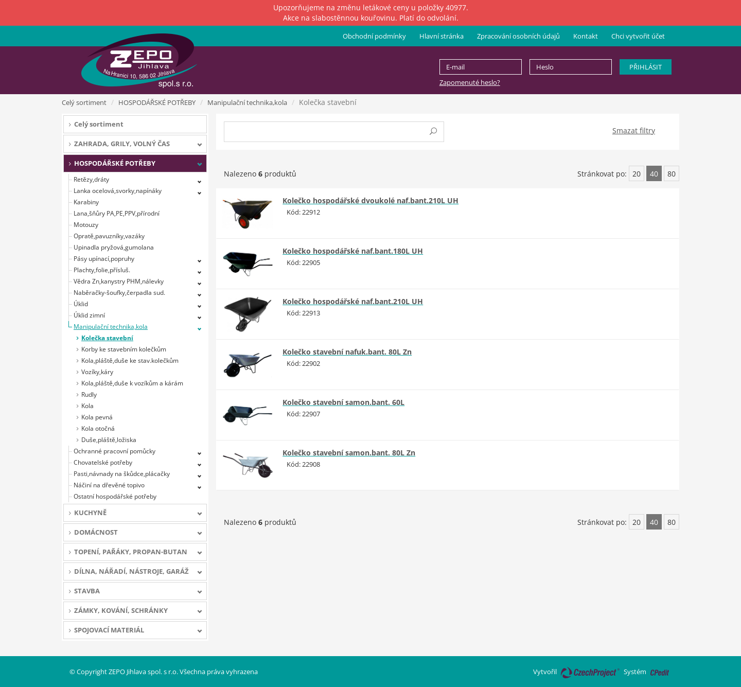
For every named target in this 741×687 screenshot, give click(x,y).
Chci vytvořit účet (638, 36)
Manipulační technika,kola (247, 102)
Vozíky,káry (97, 371)
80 (671, 174)
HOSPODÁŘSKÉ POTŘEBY (157, 102)
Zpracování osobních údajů (518, 36)
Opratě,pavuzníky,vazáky (109, 236)
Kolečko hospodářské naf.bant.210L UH (353, 301)
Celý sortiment (84, 102)
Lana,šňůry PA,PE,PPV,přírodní (117, 213)
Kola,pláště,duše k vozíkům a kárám (132, 383)
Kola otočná (98, 428)
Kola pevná (97, 417)
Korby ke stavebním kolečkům (123, 349)
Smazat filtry (633, 130)
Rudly (89, 394)
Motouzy (86, 224)
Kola (87, 405)
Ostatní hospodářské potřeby (115, 496)
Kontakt (585, 36)
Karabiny (86, 202)
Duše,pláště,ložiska (108, 439)
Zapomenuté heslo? (469, 82)
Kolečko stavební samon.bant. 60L (343, 402)
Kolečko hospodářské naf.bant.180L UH (353, 251)
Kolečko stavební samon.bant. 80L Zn (349, 452)
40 (654, 174)
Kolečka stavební (107, 337)
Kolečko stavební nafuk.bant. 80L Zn (347, 352)
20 (636, 174)
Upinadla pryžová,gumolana (114, 247)
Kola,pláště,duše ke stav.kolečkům (130, 360)
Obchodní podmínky (374, 36)
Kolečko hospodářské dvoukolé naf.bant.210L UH (370, 200)
